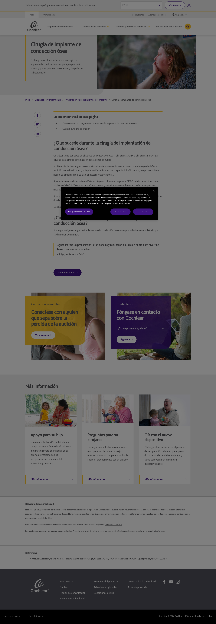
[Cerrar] (153, 190)
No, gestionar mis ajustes (79, 212)
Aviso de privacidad (99, 203)
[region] (109, 203)
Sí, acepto (143, 212)
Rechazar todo (120, 212)
